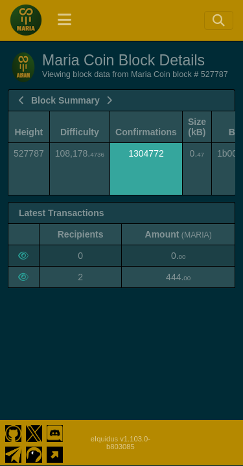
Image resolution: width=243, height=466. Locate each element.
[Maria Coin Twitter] (34, 432)
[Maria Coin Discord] (54, 432)
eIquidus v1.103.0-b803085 (120, 442)
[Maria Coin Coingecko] (34, 453)
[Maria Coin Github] (13, 432)
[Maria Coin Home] (26, 20)
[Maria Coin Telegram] (13, 453)
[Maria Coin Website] (54, 453)
